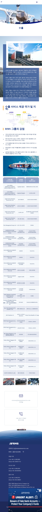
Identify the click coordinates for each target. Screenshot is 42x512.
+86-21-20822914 (15, 477)
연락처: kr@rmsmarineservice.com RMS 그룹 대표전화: (18, 450)
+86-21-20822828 (15, 468)
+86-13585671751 (16, 461)
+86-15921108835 (16, 479)
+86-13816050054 (16, 470)
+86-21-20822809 (15, 459)
